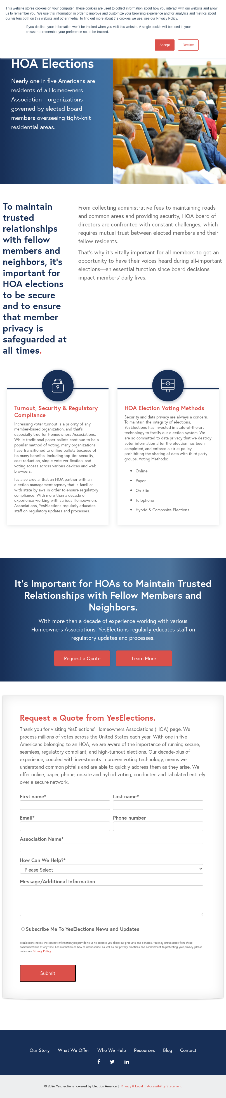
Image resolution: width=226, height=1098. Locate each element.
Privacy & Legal (132, 1086)
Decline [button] (188, 45)
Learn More (144, 658)
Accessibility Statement (164, 1086)
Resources (144, 1050)
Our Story (40, 1050)
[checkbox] (111, 929)
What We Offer (73, 1050)
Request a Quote (82, 658)
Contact (188, 1050)
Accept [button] (164, 45)
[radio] (111, 929)
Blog (167, 1050)
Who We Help (111, 1050)
